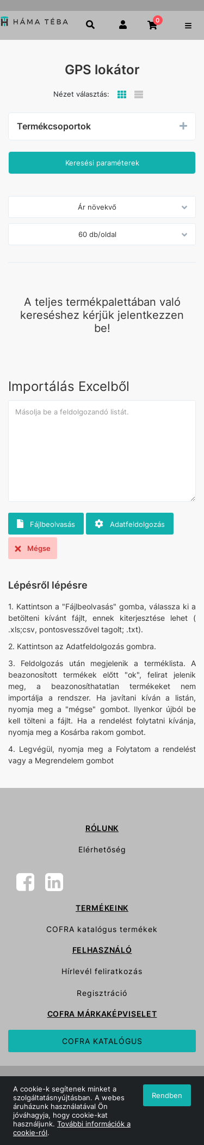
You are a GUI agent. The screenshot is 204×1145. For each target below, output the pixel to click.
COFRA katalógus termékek (102, 929)
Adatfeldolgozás (130, 524)
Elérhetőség (102, 849)
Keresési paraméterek (102, 162)
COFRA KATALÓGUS (102, 1041)
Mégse (33, 548)
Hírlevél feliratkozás (102, 971)
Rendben (167, 1095)
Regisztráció (102, 993)
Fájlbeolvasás (46, 524)
